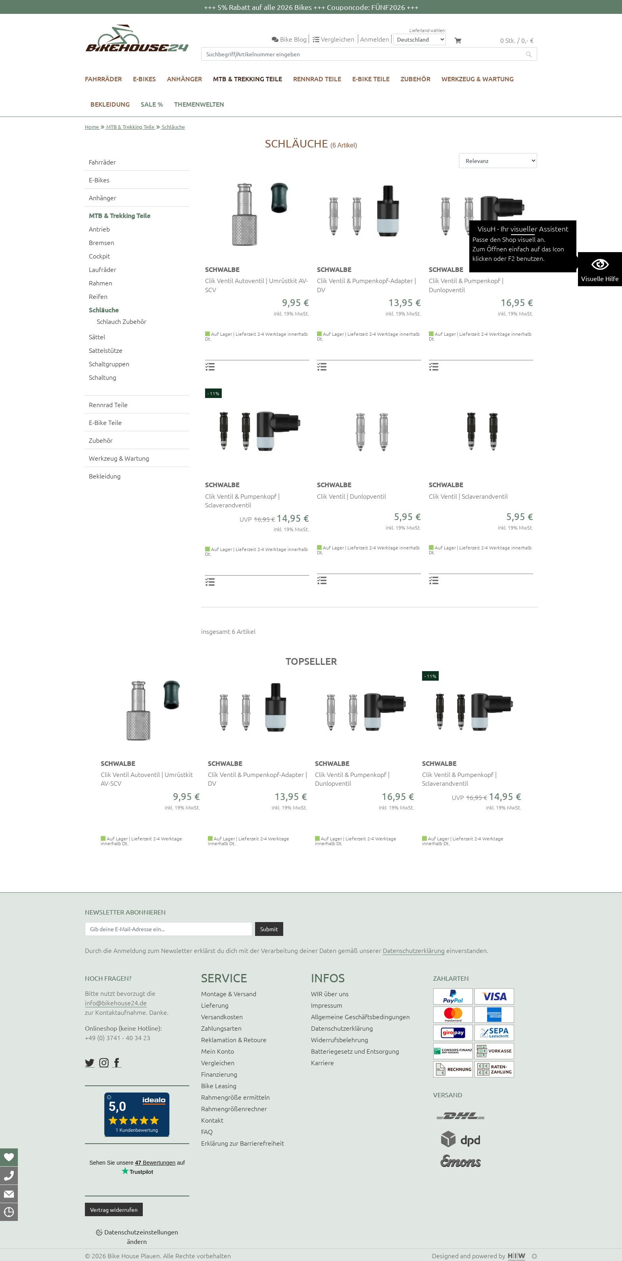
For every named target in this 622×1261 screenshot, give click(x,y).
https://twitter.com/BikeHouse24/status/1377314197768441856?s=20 (89, 1063)
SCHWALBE (222, 269)
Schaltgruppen (109, 363)
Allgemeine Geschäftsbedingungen (360, 1016)
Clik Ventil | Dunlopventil (351, 496)
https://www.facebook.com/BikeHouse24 (116, 1063)
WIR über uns (330, 993)
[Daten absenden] (269, 929)
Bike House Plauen (134, 1255)
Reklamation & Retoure (234, 1039)
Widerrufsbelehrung (339, 1039)
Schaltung (102, 377)
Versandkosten (222, 1016)
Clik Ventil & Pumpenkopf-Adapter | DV (366, 284)
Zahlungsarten (221, 1028)
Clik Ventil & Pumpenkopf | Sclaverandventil (242, 500)
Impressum (326, 1005)
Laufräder (102, 269)
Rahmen (100, 282)
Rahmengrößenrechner (234, 1108)
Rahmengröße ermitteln (235, 1097)
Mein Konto (217, 1051)
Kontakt (212, 1120)
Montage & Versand (228, 993)
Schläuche (104, 309)
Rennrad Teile (317, 78)
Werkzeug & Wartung (478, 78)
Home (92, 126)
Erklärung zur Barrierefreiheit (242, 1143)
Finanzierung (219, 1074)
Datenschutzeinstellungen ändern (141, 1236)
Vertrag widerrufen (114, 1209)
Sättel (97, 336)
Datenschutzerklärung (414, 950)
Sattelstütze (106, 350)
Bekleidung (110, 104)
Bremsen (101, 242)
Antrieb (99, 228)
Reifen (98, 296)
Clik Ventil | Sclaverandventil (468, 496)
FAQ (207, 1131)
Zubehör (415, 78)
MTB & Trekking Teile (247, 78)
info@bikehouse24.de (116, 1002)
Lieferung (214, 1005)
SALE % (152, 104)
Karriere (322, 1062)
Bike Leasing (218, 1085)
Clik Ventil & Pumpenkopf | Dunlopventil (466, 284)
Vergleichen (217, 1062)
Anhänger (184, 78)
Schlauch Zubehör (121, 321)
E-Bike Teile (371, 78)
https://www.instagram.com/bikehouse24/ (104, 1063)
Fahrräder (103, 78)
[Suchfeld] (361, 54)
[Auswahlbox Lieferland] (419, 39)
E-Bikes (144, 78)
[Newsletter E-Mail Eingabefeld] (168, 929)
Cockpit (99, 255)
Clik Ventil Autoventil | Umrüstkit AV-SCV (256, 284)
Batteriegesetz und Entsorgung (355, 1051)
